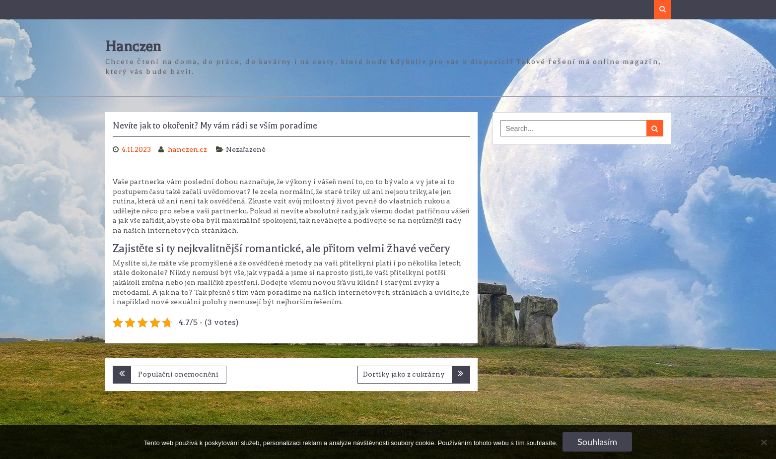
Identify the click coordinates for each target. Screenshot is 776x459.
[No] (764, 442)
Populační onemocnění (178, 374)
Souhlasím (597, 441)
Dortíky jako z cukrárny (404, 374)
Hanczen (133, 46)
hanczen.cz (188, 149)
